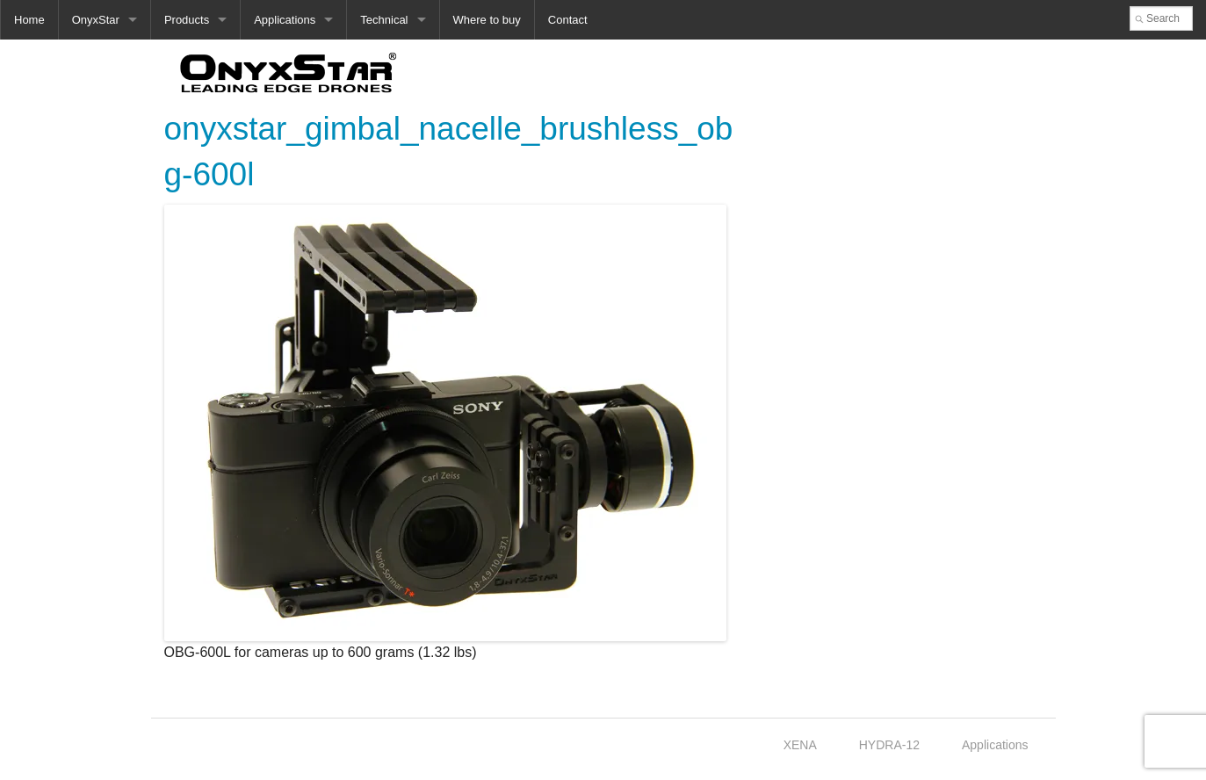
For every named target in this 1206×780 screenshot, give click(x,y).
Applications (284, 19)
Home (29, 19)
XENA (800, 745)
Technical (384, 19)
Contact (568, 19)
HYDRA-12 (889, 745)
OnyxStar (95, 19)
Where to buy (487, 19)
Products (186, 19)
